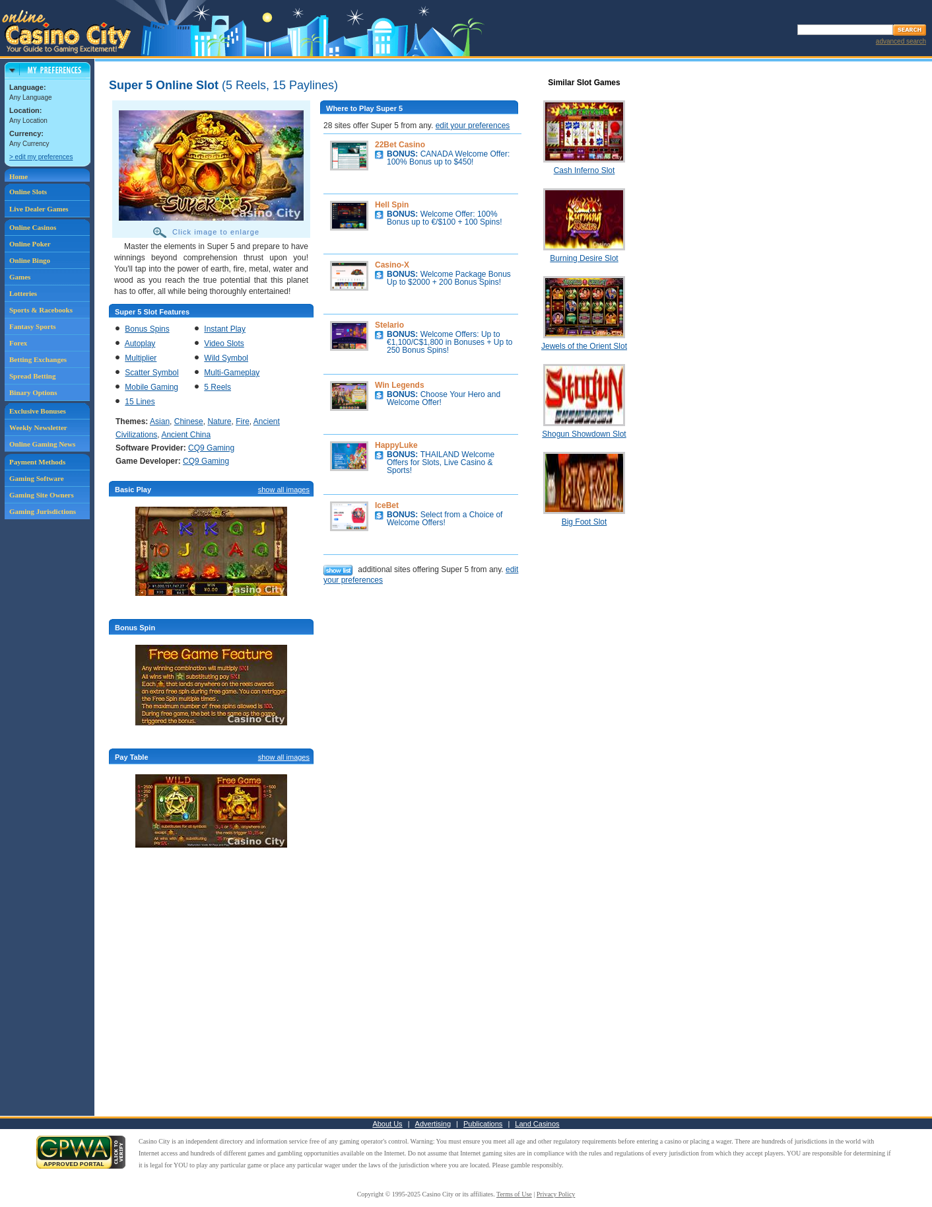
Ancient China (186, 434)
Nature (219, 421)
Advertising (433, 1124)
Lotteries (23, 293)
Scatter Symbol (151, 372)
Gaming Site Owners (41, 495)
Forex (18, 343)
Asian (160, 421)
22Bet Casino (400, 144)
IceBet (387, 505)
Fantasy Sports (32, 326)
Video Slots (224, 343)
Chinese (188, 421)
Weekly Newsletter (38, 427)
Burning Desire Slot (584, 258)
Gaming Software (36, 478)
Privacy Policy (556, 1194)
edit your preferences (473, 125)
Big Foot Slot (584, 522)
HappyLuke (396, 445)
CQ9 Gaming (211, 448)
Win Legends (399, 385)
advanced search (901, 41)
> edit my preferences (41, 157)
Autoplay (140, 343)
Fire (243, 421)
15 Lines (139, 401)
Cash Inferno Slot (584, 170)
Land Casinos (537, 1124)
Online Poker (30, 244)
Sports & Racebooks (41, 310)
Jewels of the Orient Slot (584, 346)
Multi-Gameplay (231, 372)
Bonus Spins (147, 329)
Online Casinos (32, 227)
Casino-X (392, 265)
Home (18, 176)
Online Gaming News (42, 444)
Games (19, 277)
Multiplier (140, 358)
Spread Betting (32, 376)
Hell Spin (392, 204)
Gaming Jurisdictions (42, 511)
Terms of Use (514, 1194)
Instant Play (225, 329)
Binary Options (33, 392)
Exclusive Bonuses (37, 411)
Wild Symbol (226, 358)
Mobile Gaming (151, 387)
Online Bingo (29, 260)
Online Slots (28, 192)
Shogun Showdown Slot (584, 434)
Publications (482, 1124)
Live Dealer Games (39, 209)
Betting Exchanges (38, 359)
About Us (387, 1124)
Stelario (389, 325)
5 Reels (217, 387)
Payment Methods (37, 462)
